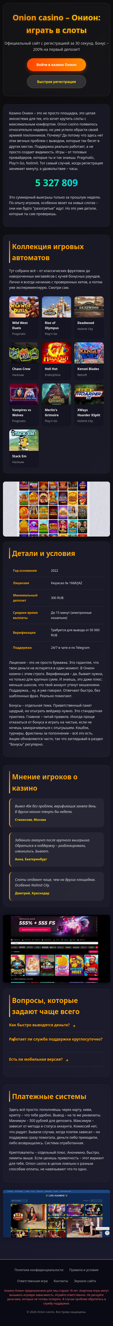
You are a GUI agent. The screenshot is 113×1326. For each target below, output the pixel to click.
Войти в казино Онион (56, 64)
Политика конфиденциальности (39, 1270)
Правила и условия (84, 1270)
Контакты (61, 1281)
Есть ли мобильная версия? (36, 1059)
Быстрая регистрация (56, 81)
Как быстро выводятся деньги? (39, 1024)
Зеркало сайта (85, 1281)
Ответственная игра (32, 1281)
